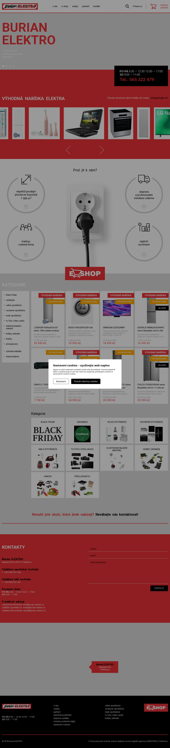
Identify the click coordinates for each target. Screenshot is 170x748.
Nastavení (61, 381)
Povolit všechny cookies (85, 381)
